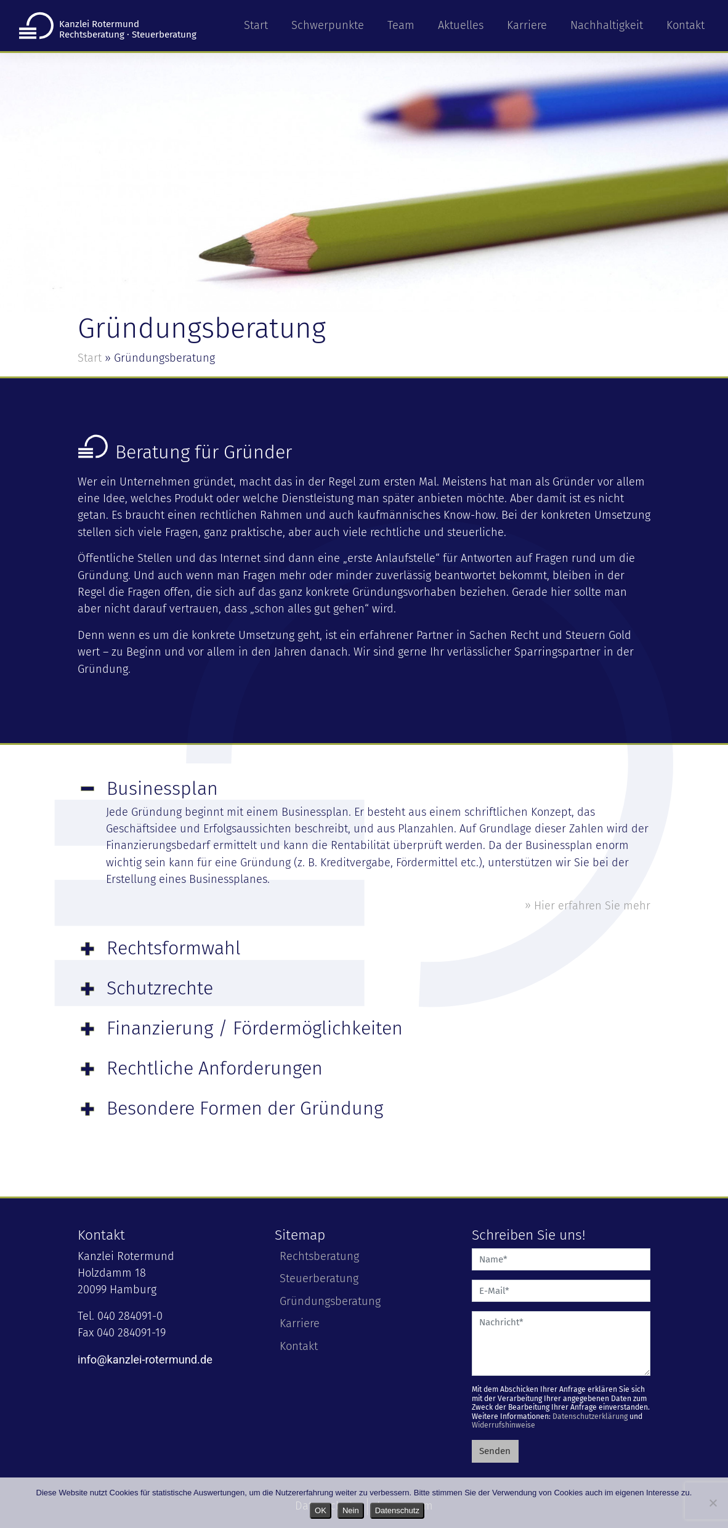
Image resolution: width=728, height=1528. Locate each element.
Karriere (527, 25)
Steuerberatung (319, 1278)
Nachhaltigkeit (606, 25)
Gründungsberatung (330, 1301)
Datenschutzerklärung (590, 1416)
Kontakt (685, 25)
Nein (350, 1510)
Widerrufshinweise (503, 1425)
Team (401, 25)
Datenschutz (397, 1510)
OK (320, 1510)
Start (256, 25)
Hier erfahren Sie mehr (592, 905)
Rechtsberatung (319, 1256)
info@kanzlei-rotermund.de (145, 1359)
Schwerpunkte (327, 25)
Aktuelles (460, 25)
